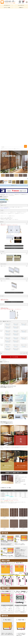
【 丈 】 (2, 304)
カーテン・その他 (7, 7)
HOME (2, 148)
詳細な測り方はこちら (14, 301)
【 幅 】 (2, 295)
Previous (1, 164)
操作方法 (2, 221)
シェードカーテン (21, 5)
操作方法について (14, 245)
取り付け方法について (14, 276)
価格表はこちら (14, 185)
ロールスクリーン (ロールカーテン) (8, 148)
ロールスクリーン (7, 5)
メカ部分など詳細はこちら (14, 248)
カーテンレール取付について (14, 292)
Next (27, 164)
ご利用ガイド (21, 7)
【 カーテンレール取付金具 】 (5, 278)
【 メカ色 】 (2, 251)
